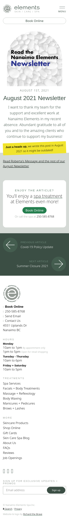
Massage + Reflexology (19, 393)
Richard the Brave (32, 514)
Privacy (18, 508)
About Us (9, 443)
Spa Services (12, 383)
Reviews (8, 453)
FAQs (6, 448)
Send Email (13, 316)
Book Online (35, 21)
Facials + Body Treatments (21, 388)
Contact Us (12, 320)
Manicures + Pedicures (19, 403)
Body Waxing (12, 398)
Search (7, 508)
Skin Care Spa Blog (16, 438)
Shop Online (11, 428)
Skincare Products (15, 423)
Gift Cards (10, 433)
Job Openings (12, 458)
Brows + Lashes (14, 408)
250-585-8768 (45, 216)
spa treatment (48, 196)
